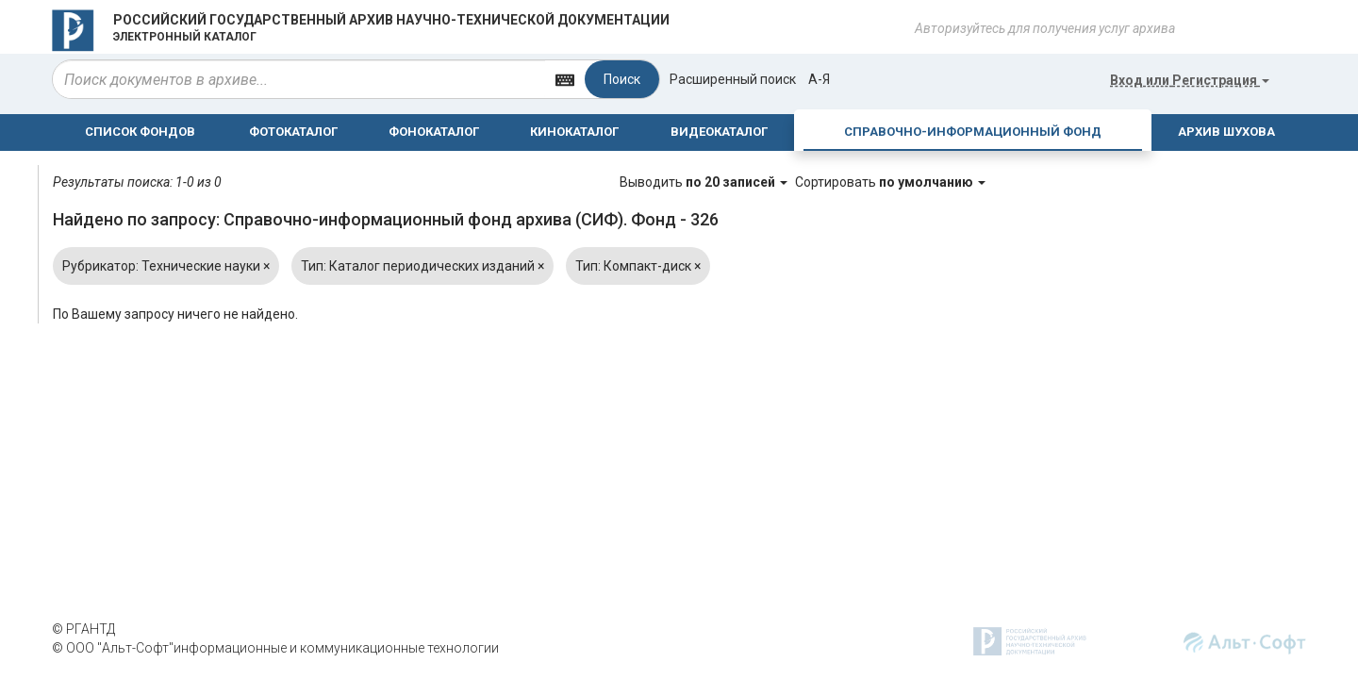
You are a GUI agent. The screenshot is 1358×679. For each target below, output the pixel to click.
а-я (819, 79)
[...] (299, 79)
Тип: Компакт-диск (638, 265)
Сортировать (890, 182)
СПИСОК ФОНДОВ (140, 131)
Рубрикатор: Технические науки (166, 265)
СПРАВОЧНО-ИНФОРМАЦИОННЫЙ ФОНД (972, 131)
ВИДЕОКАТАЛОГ (719, 131)
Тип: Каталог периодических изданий (422, 265)
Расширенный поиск (733, 79)
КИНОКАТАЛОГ (574, 131)
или (1189, 80)
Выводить (705, 182)
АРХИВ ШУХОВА (1226, 131)
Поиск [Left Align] (622, 79)
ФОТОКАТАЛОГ (293, 131)
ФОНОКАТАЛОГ (434, 131)
